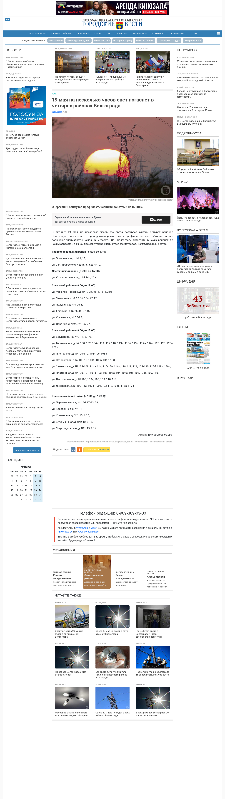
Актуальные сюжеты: (33, 40)
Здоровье (83, 33)
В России (185, 378)
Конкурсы (158, 33)
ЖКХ (109, 33)
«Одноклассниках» (88, 531)
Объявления (177, 33)
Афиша (182, 181)
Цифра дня (186, 281)
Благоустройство (61, 33)
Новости (13, 50)
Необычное (140, 33)
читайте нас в (97, 449)
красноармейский (97, 441)
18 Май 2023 (57, 112)
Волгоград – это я (192, 230)
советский (142, 441)
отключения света (161, 441)
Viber (94, 528)
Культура (122, 33)
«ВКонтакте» (65, 531)
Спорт (98, 33)
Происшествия (36, 33)
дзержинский (76, 441)
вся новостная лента (27, 450)
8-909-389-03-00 (131, 513)
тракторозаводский (122, 441)
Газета (194, 33)
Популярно (187, 50)
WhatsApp (82, 528)
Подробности (189, 133)
